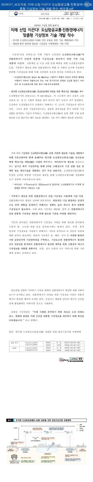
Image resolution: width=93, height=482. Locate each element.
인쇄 (87, 4)
